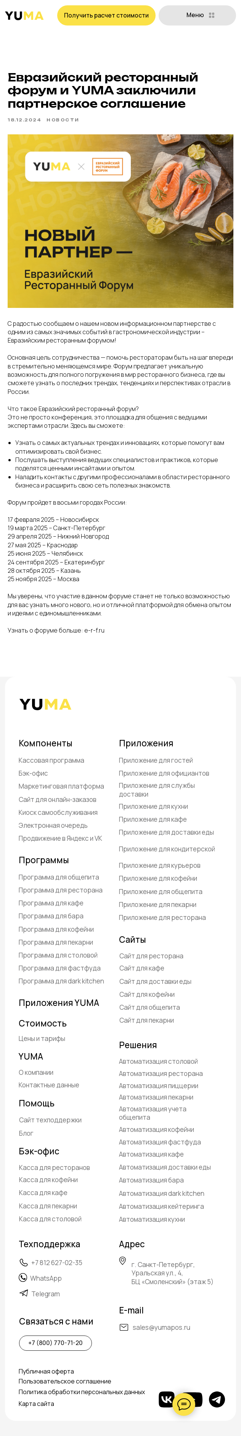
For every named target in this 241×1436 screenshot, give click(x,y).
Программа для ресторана (61, 890)
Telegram (45, 1293)
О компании (36, 1072)
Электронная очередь (53, 825)
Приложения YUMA (59, 1003)
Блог (26, 1133)
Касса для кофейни (48, 1179)
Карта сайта (36, 1403)
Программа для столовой (58, 955)
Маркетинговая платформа (61, 786)
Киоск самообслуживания (58, 812)
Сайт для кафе (141, 968)
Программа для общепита (59, 877)
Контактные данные (49, 1085)
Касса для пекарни (48, 1206)
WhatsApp (46, 1278)
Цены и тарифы (42, 1038)
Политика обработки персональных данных (82, 1392)
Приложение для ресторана (162, 917)
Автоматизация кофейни (156, 1129)
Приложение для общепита (160, 891)
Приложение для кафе (153, 819)
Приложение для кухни (153, 806)
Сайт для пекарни (146, 1020)
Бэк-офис (33, 773)
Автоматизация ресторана (161, 1073)
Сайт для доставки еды (155, 981)
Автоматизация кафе (151, 1154)
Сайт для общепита (149, 1007)
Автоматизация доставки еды (165, 1167)
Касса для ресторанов (54, 1167)
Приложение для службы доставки (157, 789)
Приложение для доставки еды (166, 832)
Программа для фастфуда (60, 968)
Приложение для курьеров (160, 865)
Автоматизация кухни (152, 1219)
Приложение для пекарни (157, 904)
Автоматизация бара (151, 1180)
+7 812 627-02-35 (56, 1262)
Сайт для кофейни (147, 994)
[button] (106, 15)
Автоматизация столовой (158, 1061)
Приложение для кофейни (158, 878)
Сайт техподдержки (50, 1120)
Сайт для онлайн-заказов (57, 799)
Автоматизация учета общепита (152, 1113)
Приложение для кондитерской (167, 849)
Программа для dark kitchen (61, 981)
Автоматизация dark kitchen (161, 1193)
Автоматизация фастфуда (160, 1142)
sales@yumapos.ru (161, 1327)
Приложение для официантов (164, 773)
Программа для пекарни (56, 942)
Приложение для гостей (156, 760)
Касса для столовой (50, 1218)
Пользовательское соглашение (65, 1381)
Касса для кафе (43, 1192)
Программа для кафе (51, 903)
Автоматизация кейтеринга (161, 1206)
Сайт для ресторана (151, 955)
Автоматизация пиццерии (158, 1085)
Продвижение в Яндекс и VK (60, 838)
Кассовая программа (51, 760)
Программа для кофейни (56, 929)
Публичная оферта (46, 1371)
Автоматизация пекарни (156, 1097)
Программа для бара (51, 916)
